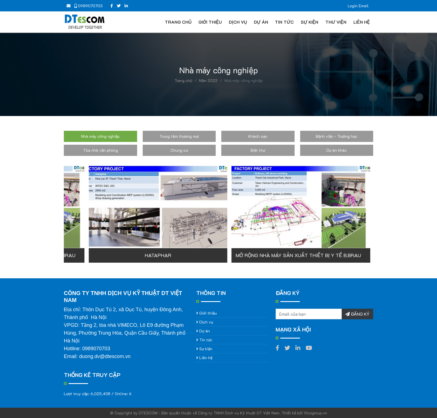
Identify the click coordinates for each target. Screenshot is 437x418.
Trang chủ (178, 22)
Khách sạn (257, 136)
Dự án (261, 22)
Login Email (358, 5)
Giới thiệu (210, 22)
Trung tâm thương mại (179, 136)
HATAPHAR (290, 255)
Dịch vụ (238, 22)
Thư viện (335, 22)
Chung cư (179, 150)
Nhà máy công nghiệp (100, 136)
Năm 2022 (208, 80)
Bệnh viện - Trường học (336, 136)
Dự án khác (336, 150)
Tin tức (284, 22)
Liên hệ (361, 22)
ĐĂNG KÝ (357, 314)
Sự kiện (309, 22)
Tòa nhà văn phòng (100, 150)
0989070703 (88, 5)
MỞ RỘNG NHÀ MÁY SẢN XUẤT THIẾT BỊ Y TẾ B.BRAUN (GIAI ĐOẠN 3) (163, 255)
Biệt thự (258, 150)
